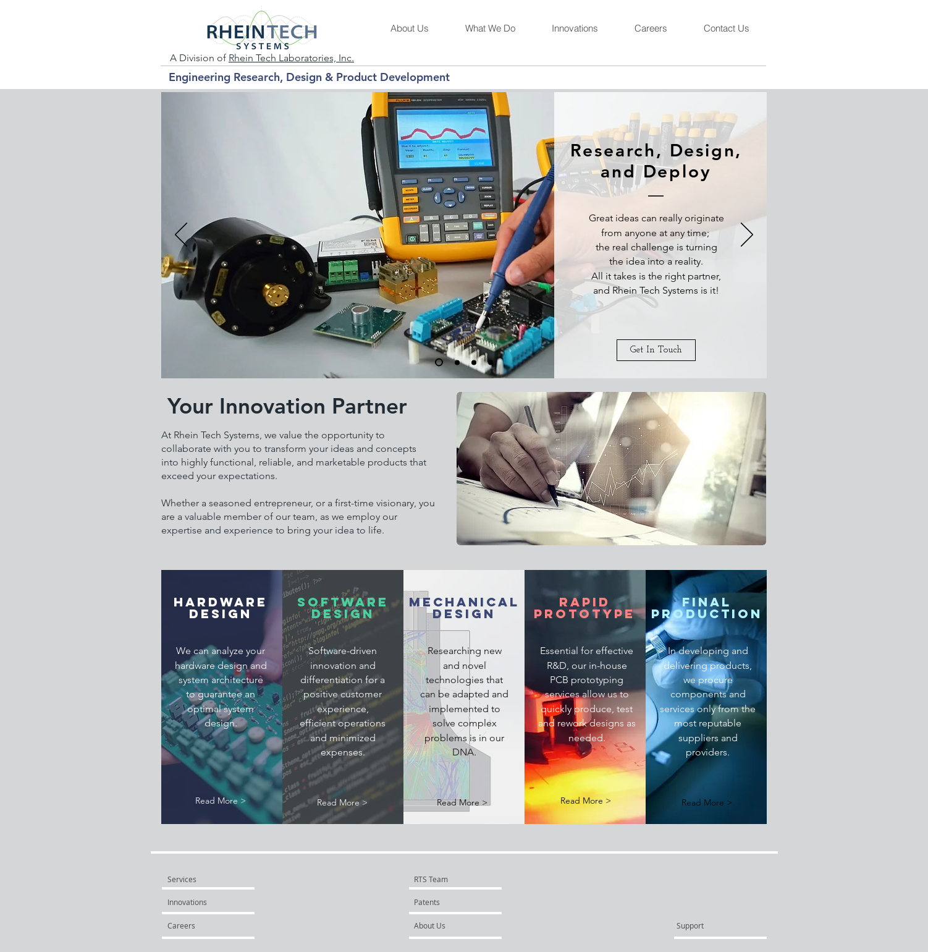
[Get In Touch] (656, 350)
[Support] (706, 925)
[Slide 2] (457, 362)
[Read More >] (220, 801)
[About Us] (461, 925)
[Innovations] (200, 902)
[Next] (747, 236)
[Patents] (447, 902)
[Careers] (200, 925)
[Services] (202, 879)
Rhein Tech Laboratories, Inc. (291, 58)
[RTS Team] (458, 879)
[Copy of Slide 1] (490, 362)
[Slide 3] (473, 362)
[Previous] (181, 236)
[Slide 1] (439, 363)
